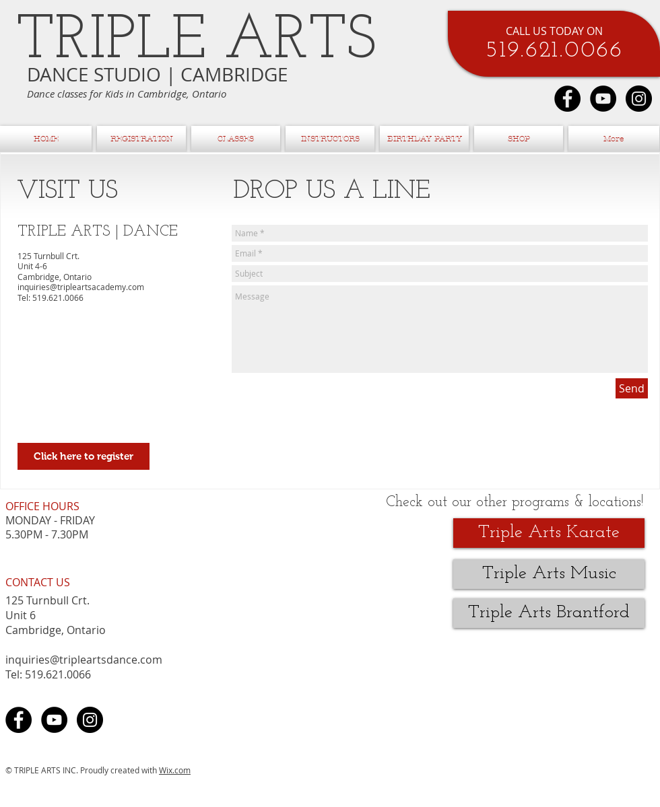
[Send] (632, 388)
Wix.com (175, 770)
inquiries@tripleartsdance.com (83, 659)
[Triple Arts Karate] (549, 533)
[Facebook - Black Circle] (567, 98)
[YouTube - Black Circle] (603, 98)
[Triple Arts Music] (549, 574)
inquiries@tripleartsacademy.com (81, 286)
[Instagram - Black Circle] (639, 98)
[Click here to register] (84, 456)
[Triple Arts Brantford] (549, 613)
